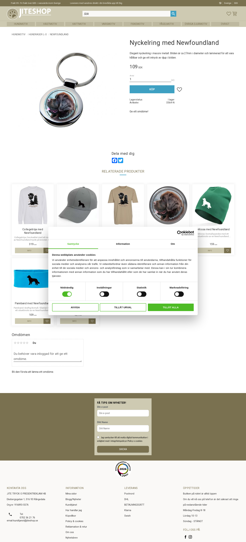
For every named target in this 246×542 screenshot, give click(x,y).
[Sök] (173, 14)
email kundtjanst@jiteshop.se (22, 520)
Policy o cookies (134, 441)
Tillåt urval (123, 307)
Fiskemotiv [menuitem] (137, 24)
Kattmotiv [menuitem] (79, 24)
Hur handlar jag (74, 510)
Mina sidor (71, 493)
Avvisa (75, 307)
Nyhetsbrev (72, 537)
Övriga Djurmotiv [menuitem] (196, 24)
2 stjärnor (18, 342)
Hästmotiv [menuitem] (50, 24)
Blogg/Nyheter (73, 499)
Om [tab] (173, 243)
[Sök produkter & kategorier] (126, 13)
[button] (229, 13)
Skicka (123, 449)
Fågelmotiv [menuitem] (167, 24)
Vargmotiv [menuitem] (108, 24)
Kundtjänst (71, 504)
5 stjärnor (27, 342)
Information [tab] (123, 243)
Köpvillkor (71, 515)
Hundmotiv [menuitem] (21, 24)
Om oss (70, 532)
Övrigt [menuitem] (225, 24)
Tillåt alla (171, 307)
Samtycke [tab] (73, 243)
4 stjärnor (24, 342)
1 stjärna (15, 342)
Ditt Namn (102, 422)
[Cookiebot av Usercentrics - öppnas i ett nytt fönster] (179, 232)
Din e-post (102, 406)
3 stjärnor (21, 342)
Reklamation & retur (76, 526)
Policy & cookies (74, 521)
